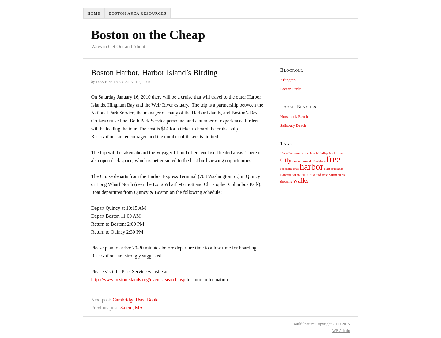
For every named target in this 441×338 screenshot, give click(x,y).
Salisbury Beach (293, 125)
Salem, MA (131, 307)
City (286, 160)
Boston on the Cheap (148, 35)
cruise (296, 161)
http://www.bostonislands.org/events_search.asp (138, 279)
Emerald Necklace (313, 161)
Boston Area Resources (137, 13)
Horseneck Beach (294, 116)
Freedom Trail (289, 168)
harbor (311, 167)
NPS (309, 174)
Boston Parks (290, 88)
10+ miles (286, 153)
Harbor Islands (333, 168)
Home (94, 13)
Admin (341, 330)
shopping (286, 181)
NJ (303, 174)
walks (301, 180)
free (333, 159)
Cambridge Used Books (136, 299)
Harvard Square (290, 174)
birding (323, 153)
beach (314, 153)
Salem (333, 174)
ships (341, 174)
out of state (320, 174)
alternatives (301, 153)
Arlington (288, 80)
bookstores (336, 153)
